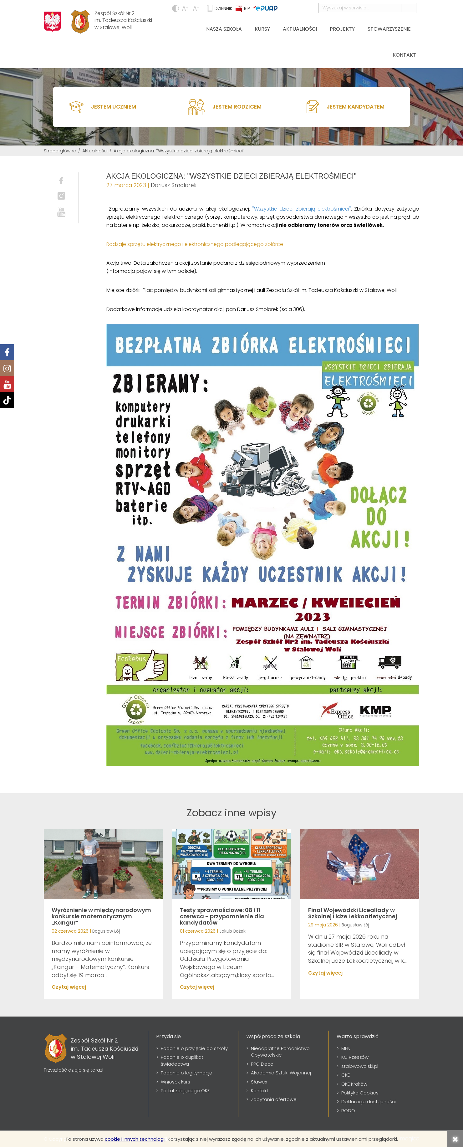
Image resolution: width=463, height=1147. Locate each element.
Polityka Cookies (360, 1092)
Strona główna (60, 151)
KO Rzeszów (355, 1057)
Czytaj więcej (69, 987)
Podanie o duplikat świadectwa (182, 1060)
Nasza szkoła (224, 29)
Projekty (342, 29)
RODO (348, 1110)
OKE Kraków (354, 1084)
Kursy (262, 29)
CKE (345, 1075)
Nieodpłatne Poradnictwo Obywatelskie (280, 1051)
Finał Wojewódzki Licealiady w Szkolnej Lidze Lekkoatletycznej (352, 913)
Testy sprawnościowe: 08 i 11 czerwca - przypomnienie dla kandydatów (222, 916)
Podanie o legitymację (186, 1072)
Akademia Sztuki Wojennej (281, 1072)
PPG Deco (262, 1064)
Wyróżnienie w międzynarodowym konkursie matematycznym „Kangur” (101, 916)
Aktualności (300, 29)
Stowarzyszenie (389, 29)
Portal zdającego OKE (185, 1090)
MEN (345, 1048)
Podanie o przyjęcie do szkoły (194, 1048)
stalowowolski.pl (359, 1066)
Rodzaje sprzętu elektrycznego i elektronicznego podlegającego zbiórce (194, 244)
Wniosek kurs (175, 1081)
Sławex (259, 1081)
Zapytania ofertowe (274, 1099)
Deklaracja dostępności (368, 1101)
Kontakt (404, 55)
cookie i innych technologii (135, 1139)
